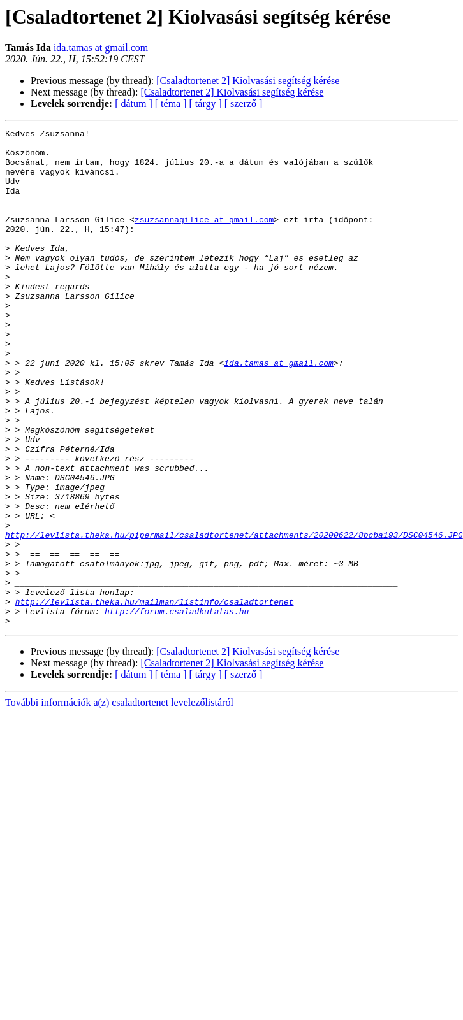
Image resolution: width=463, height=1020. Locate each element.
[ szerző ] (243, 103)
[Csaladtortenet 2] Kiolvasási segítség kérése (247, 80)
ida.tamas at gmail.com (101, 47)
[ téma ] (171, 103)
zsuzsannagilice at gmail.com (204, 238)
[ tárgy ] (205, 103)
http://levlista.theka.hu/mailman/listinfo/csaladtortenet (154, 697)
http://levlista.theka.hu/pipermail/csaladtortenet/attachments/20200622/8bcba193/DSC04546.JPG (234, 616)
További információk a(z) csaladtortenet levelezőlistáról (119, 801)
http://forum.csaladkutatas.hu (177, 708)
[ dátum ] (133, 103)
